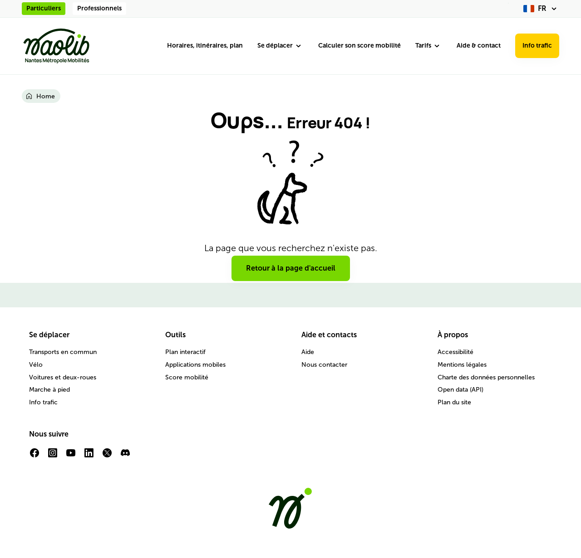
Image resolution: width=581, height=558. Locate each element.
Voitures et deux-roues (62, 377)
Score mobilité (186, 377)
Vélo (36, 365)
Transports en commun (63, 352)
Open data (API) (460, 389)
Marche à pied (49, 389)
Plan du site (454, 402)
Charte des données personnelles (486, 377)
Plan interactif (185, 352)
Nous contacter (324, 365)
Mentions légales (462, 365)
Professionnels (99, 8)
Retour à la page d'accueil (290, 268)
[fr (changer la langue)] (541, 8)
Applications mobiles (195, 365)
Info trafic (537, 45)
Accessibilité (455, 352)
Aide (307, 352)
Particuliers (43, 8)
